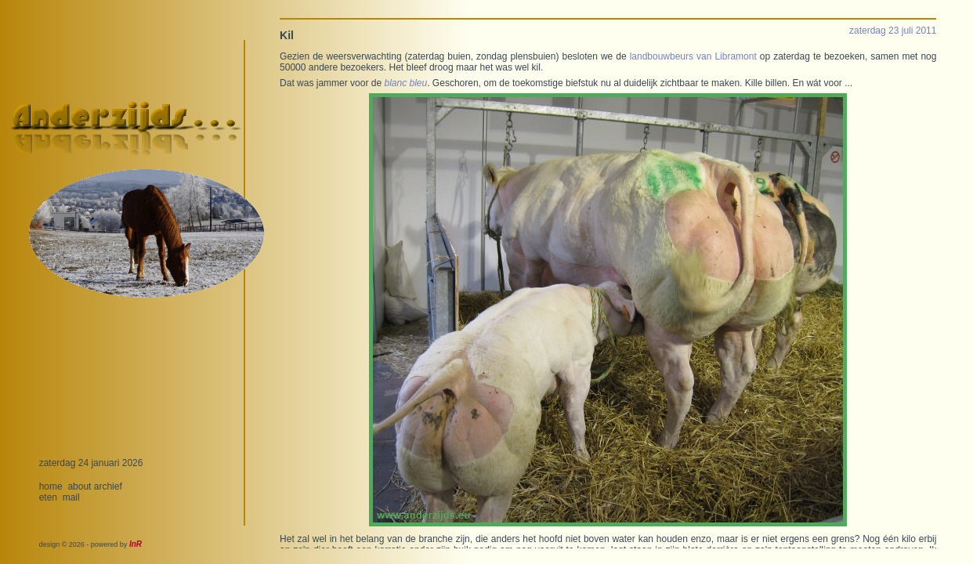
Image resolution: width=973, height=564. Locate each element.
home (51, 486)
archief (108, 486)
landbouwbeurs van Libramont (693, 56)
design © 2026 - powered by (90, 544)
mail (71, 497)
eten (48, 497)
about (79, 486)
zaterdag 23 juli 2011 (892, 30)
